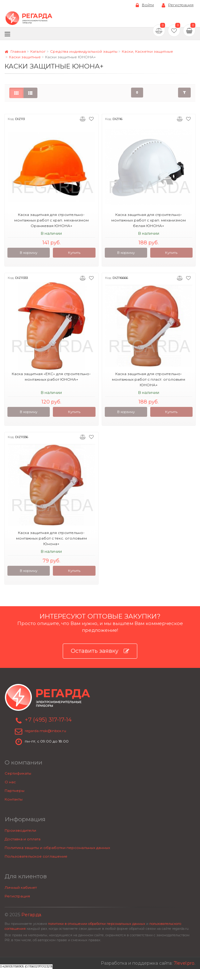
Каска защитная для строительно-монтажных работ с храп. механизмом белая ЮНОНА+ (148, 220)
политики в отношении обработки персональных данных (96, 924)
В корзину (28, 253)
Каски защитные (25, 57)
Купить (74, 253)
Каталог (38, 51)
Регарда (31, 914)
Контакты (14, 799)
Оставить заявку (100, 651)
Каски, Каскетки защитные (147, 51)
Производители (20, 830)
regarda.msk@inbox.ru (45, 730)
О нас (10, 782)
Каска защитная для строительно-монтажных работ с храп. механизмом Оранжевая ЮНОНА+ (51, 220)
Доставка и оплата (22, 839)
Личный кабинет (21, 887)
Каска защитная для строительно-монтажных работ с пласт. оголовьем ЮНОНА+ (148, 379)
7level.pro (184, 963)
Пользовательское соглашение (36, 856)
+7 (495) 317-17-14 (48, 719)
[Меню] (7, 33)
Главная (15, 51)
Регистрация (178, 5)
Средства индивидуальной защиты (83, 51)
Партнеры (14, 790)
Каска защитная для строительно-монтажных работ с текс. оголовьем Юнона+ (51, 538)
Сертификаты (18, 773)
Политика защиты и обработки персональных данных (57, 847)
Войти (145, 5)
